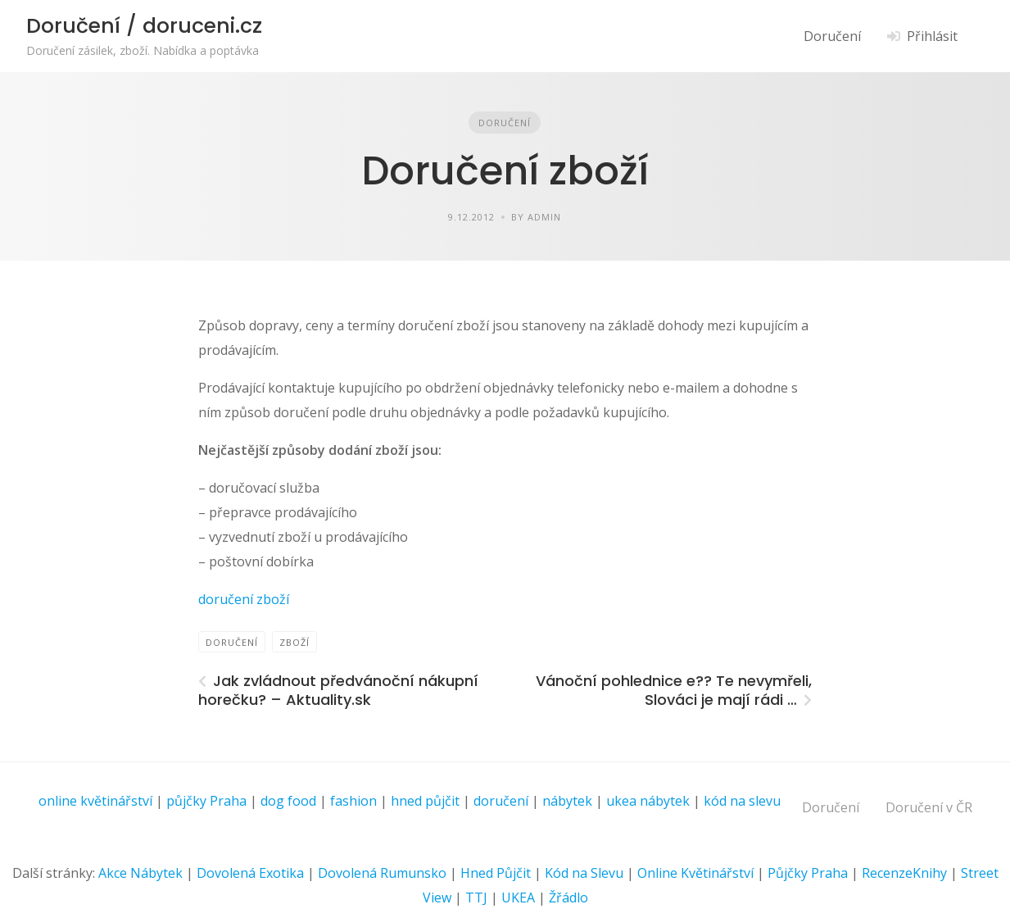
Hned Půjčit (495, 873)
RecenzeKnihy (904, 873)
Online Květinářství (695, 873)
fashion (353, 801)
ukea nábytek (648, 801)
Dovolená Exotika (250, 873)
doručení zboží (243, 599)
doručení (500, 801)
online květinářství (95, 801)
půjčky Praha (206, 801)
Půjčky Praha (808, 873)
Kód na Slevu (584, 873)
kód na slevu (742, 801)
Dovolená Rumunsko (382, 873)
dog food (288, 801)
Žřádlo (568, 897)
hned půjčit (425, 801)
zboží (294, 642)
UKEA (518, 897)
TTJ (476, 897)
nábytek (567, 801)
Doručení (832, 36)
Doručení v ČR (928, 807)
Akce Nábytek (140, 873)
